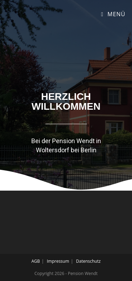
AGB (35, 261)
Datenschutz (88, 261)
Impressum (58, 261)
